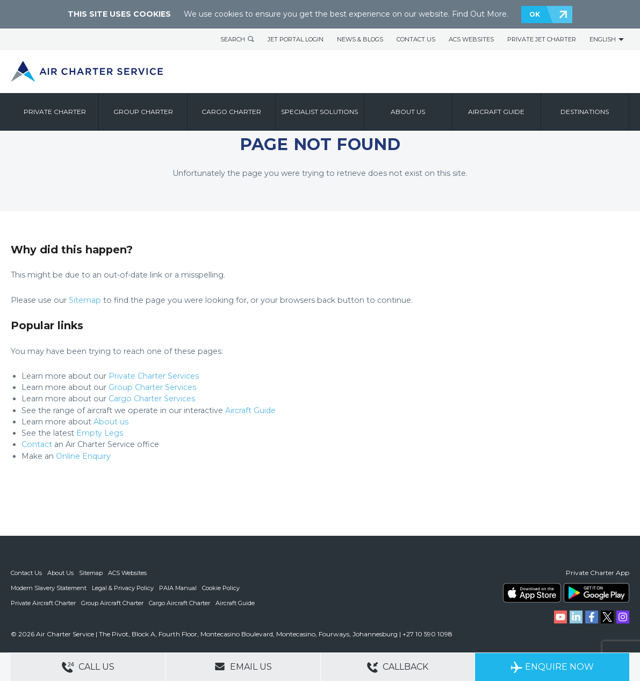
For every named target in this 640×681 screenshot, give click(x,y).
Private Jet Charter (541, 39)
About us (408, 112)
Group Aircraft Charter (112, 603)
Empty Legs (99, 433)
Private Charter (55, 112)
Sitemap (85, 300)
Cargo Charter (231, 112)
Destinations (584, 112)
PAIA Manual (178, 588)
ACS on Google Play (596, 592)
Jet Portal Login (295, 39)
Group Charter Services (152, 387)
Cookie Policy (221, 588)
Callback (397, 667)
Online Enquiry (83, 456)
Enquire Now (552, 667)
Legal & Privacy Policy (123, 588)
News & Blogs (360, 39)
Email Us (243, 666)
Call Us (88, 667)
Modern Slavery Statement (49, 588)
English (602, 39)
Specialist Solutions (319, 112)
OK (534, 14)
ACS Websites (471, 39)
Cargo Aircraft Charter (179, 603)
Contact (36, 444)
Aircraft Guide (496, 112)
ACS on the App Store (532, 592)
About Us (60, 573)
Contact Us (416, 39)
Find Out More (479, 14)
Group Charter (143, 112)
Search (232, 39)
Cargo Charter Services (152, 398)
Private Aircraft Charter (43, 603)
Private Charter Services (154, 376)
